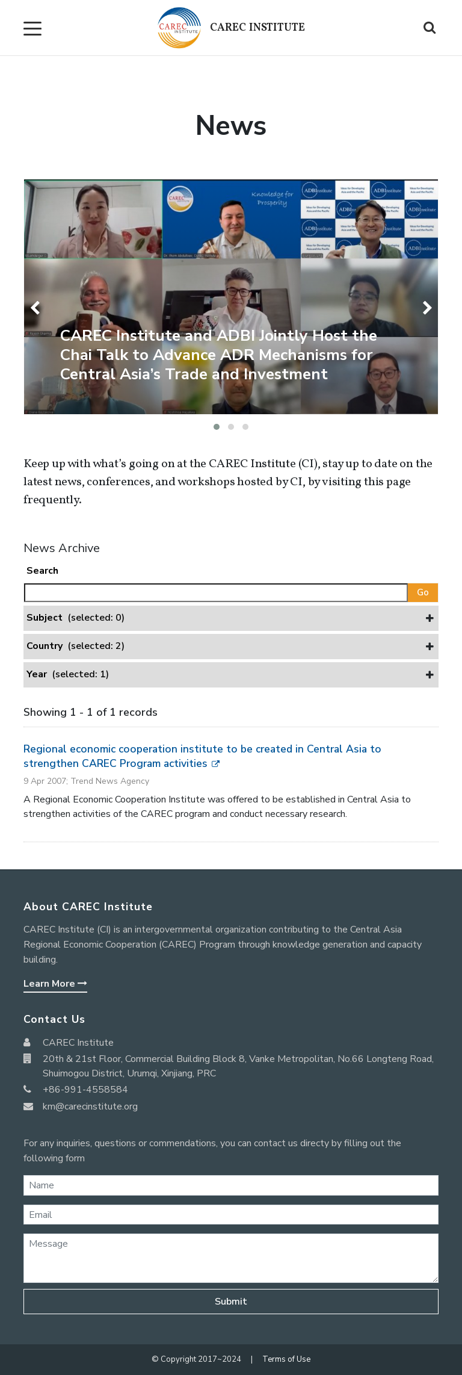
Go (423, 592)
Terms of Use (286, 1359)
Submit (231, 1301)
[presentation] (37, 307)
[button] (216, 427)
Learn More (55, 983)
